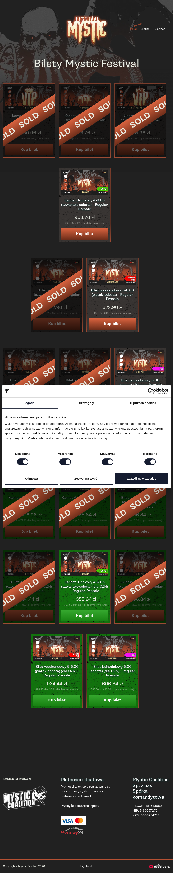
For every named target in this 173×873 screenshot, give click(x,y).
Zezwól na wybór (86, 478)
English (145, 29)
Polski (134, 29)
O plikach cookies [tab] (143, 403)
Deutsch (159, 29)
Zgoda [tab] (30, 403)
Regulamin (86, 866)
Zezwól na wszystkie (141, 478)
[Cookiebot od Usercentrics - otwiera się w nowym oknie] (150, 391)
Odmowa (31, 478)
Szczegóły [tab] (86, 403)
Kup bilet (84, 233)
